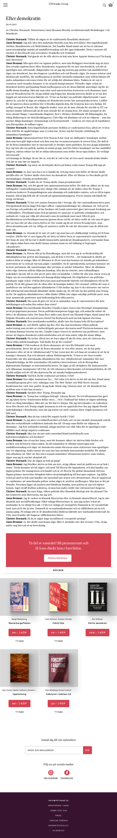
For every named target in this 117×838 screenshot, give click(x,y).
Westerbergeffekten (19, 623)
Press (58, 815)
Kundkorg (110, 5)
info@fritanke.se (58, 800)
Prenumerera (58, 558)
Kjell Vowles (7, 690)
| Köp (19, 632)
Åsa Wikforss (97, 619)
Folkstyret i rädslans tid (58, 694)
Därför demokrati (97, 623)
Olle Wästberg (51, 690)
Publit (21, 641)
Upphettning (19, 694)
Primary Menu (5, 4)
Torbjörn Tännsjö (65, 619)
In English (58, 830)
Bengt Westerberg (19, 619)
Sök (104, 5)
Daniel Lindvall (34, 690)
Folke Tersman (51, 619)
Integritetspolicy (58, 825)
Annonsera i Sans (58, 805)
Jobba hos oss (58, 810)
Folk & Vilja (58, 623)
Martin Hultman (20, 690)
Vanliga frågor (58, 820)
